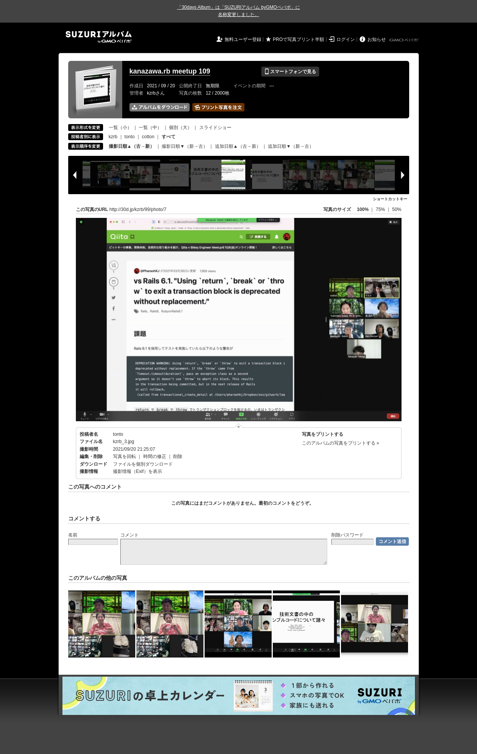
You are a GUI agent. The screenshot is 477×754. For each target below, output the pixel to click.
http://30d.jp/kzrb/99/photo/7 (138, 209)
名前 (72, 535)
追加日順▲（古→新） (238, 146)
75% (381, 209)
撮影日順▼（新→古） (185, 146)
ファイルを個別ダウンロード (143, 464)
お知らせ (376, 39)
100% (363, 209)
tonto (130, 136)
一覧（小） (120, 127)
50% (396, 209)
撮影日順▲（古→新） (132, 146)
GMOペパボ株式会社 (404, 40)
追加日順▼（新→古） (291, 146)
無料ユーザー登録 (243, 39)
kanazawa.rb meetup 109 (169, 71)
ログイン (345, 39)
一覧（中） (150, 127)
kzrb (113, 136)
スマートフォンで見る (290, 72)
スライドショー (215, 127)
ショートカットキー (390, 199)
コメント (129, 535)
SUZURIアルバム (99, 37)
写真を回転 (124, 456)
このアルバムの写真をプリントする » (340, 443)
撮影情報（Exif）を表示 (137, 471)
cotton (148, 136)
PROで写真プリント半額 (298, 39)
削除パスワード (347, 535)
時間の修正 (154, 456)
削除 (177, 456)
